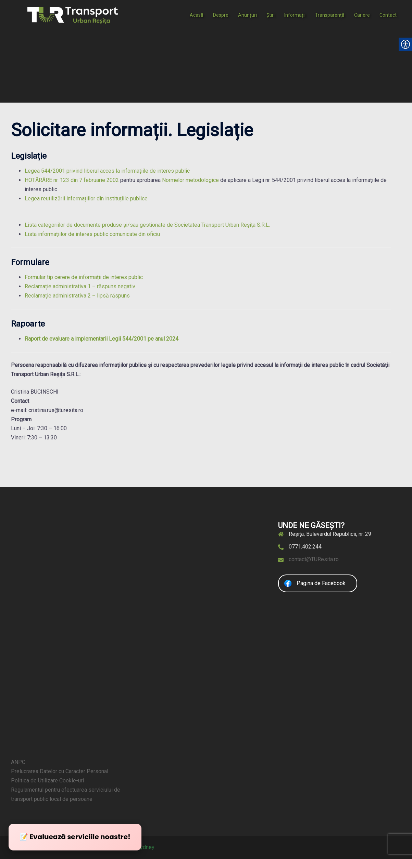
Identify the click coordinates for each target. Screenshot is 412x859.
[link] (72, 15)
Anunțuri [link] (247, 15)
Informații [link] (294, 15)
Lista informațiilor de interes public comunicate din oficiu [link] (92, 234)
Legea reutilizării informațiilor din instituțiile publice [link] (86, 198)
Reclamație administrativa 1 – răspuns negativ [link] (80, 286)
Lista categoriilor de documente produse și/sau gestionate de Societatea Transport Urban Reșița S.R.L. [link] (147, 225)
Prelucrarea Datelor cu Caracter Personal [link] (59, 771)
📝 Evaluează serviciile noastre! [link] (75, 837)
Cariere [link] (362, 15)
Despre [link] (220, 15)
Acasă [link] (196, 15)
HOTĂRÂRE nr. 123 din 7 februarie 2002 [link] (72, 180)
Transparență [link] (330, 15)
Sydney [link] (145, 847)
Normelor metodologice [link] (190, 180)
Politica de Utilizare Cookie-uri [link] (47, 780)
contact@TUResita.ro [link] (314, 559)
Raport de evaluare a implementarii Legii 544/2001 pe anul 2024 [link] (101, 338)
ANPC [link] (18, 762)
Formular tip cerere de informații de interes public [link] (84, 277)
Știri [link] (270, 15)
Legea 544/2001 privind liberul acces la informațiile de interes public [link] (107, 171)
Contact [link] (388, 15)
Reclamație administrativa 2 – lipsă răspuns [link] (77, 295)
